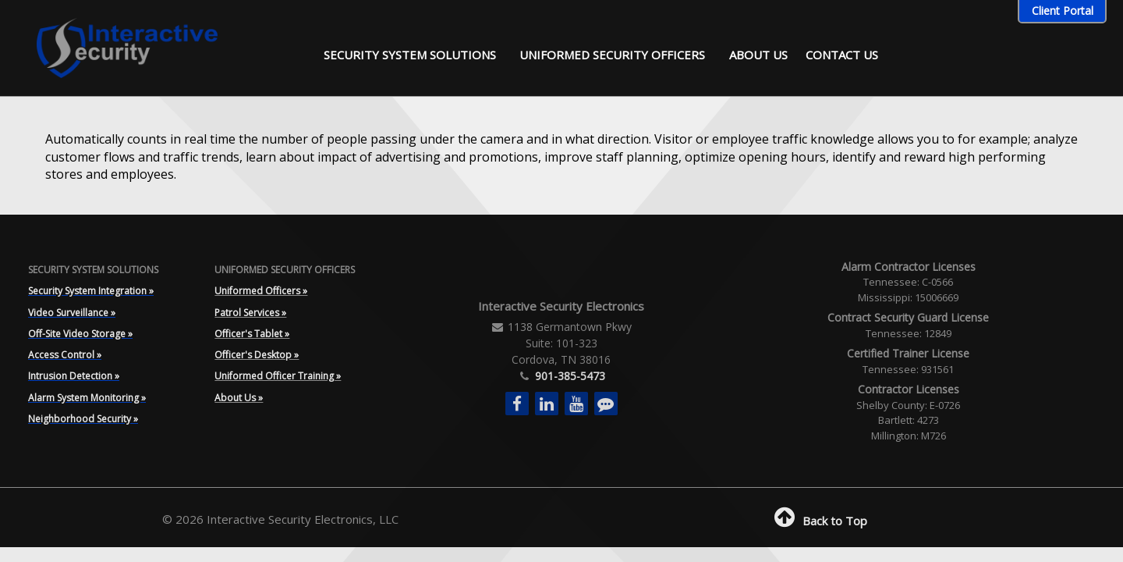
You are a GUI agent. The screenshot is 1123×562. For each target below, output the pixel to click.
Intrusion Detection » (73, 375)
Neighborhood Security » (83, 418)
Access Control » (64, 354)
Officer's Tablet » (251, 333)
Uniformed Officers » (260, 290)
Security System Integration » (91, 290)
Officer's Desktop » (256, 354)
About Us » (238, 397)
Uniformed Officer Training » (277, 375)
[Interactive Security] (117, 46)
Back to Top (819, 520)
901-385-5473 (568, 375)
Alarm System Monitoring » (87, 397)
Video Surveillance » (71, 312)
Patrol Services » (250, 312)
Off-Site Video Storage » (80, 333)
